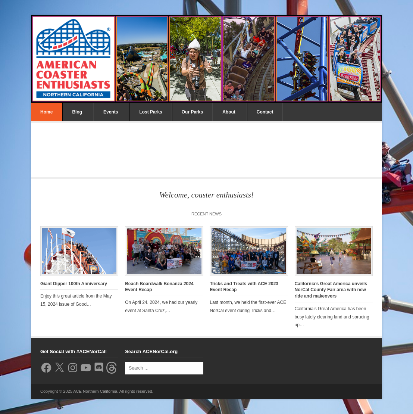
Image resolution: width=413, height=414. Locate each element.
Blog (77, 112)
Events (110, 112)
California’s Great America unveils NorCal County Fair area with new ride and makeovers (331, 290)
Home (46, 112)
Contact (265, 112)
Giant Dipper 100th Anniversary (73, 283)
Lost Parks (150, 112)
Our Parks (192, 112)
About (228, 112)
